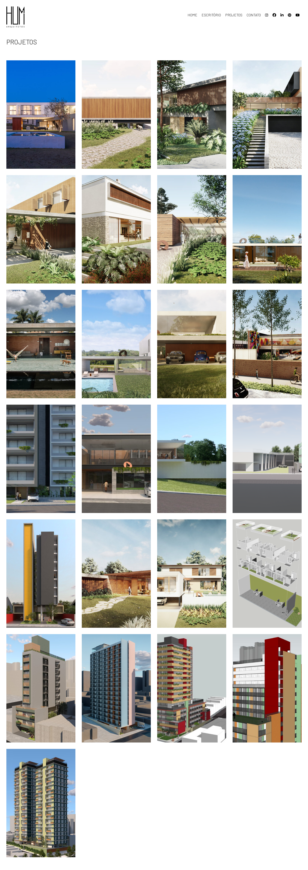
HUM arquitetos (27, 17)
